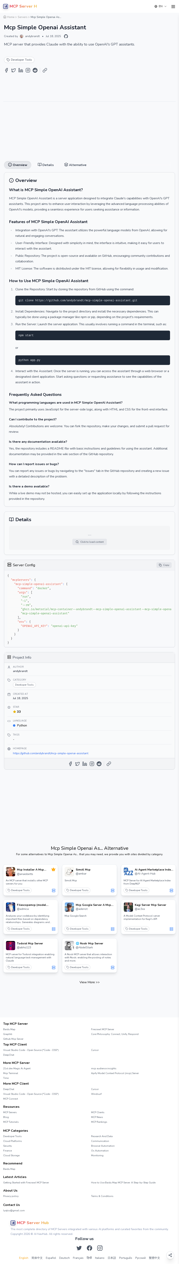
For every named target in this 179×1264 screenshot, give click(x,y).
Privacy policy (11, 1196)
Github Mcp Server (13, 1039)
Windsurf (96, 1094)
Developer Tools (19, 890)
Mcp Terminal (10, 1073)
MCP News (97, 1117)
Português (125, 1258)
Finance (7, 1150)
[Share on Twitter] (13, 70)
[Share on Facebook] (6, 70)
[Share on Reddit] (35, 70)
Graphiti (7, 1034)
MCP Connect (10, 1098)
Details (46, 165)
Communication (100, 1141)
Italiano (99, 1258)
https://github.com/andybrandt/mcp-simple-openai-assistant (50, 753)
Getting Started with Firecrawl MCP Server (26, 1182)
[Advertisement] (89, 130)
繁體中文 (154, 1258)
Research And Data (102, 1136)
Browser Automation (103, 1145)
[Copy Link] (44, 70)
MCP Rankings (99, 1122)
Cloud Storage (11, 1155)
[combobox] (161, 6)
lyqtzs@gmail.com (14, 1210)
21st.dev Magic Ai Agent (16, 1068)
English (23, 1258)
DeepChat (8, 1054)
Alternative (75, 165)
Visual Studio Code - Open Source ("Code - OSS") (31, 1050)
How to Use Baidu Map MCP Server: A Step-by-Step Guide (123, 1182)
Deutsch (64, 1258)
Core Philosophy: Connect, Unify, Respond (115, 1034)
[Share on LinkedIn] (20, 70)
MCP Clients (97, 1112)
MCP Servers (10, 1112)
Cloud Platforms (12, 1141)
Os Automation (100, 1150)
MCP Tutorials (11, 1122)
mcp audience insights (103, 1068)
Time (6, 1078)
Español (51, 1258)
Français (78, 1258)
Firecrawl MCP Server (102, 1029)
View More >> (90, 982)
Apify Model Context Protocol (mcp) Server (115, 1073)
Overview (17, 165)
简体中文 (37, 1258)
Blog (6, 1117)
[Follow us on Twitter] (79, 1248)
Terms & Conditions (102, 1196)
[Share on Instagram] (28, 70)
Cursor (95, 1050)
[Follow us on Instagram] (100, 1248)
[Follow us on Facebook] (89, 1248)
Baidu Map (9, 1029)
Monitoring (97, 1155)
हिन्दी (89, 1258)
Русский (140, 1258)
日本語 (112, 1258)
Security (7, 1145)
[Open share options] (170, 1255)
